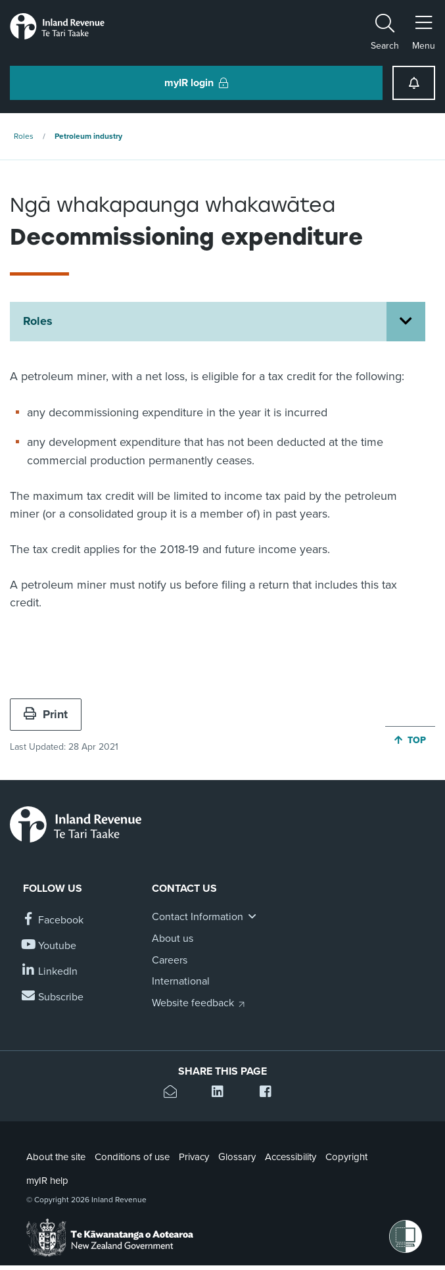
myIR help (47, 1180)
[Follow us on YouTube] (49, 946)
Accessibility (290, 1157)
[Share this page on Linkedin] (222, 1093)
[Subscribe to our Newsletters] (53, 997)
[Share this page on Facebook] (270, 1093)
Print (46, 714)
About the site (55, 1157)
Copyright (346, 1157)
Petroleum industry (88, 136)
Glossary (237, 1157)
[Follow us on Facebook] (53, 920)
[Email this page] (174, 1093)
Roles (24, 136)
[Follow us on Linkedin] (50, 972)
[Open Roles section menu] (405, 321)
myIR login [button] (196, 82)
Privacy (194, 1157)
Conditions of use (132, 1157)
